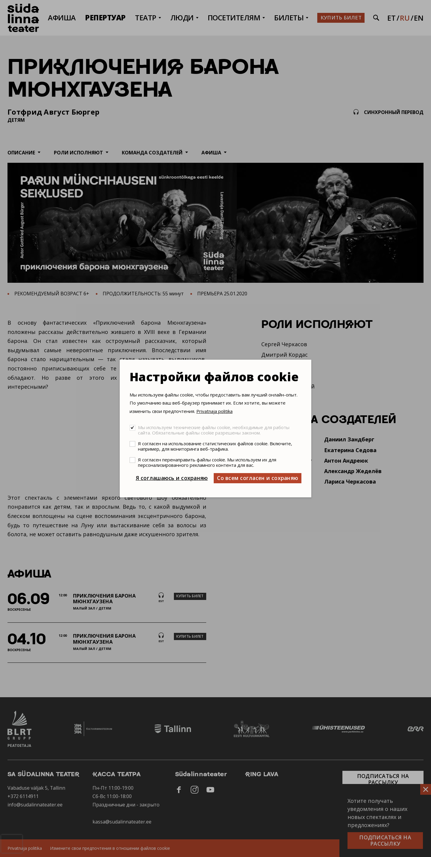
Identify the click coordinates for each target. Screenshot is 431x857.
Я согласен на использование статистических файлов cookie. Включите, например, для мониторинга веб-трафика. (215, 446)
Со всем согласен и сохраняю (257, 477)
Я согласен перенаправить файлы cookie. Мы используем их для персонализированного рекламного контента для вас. (207, 462)
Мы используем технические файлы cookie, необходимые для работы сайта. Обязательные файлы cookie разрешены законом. (213, 430)
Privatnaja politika (214, 411)
